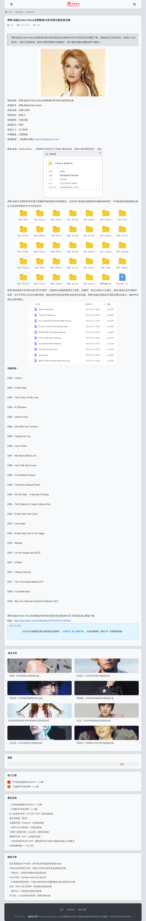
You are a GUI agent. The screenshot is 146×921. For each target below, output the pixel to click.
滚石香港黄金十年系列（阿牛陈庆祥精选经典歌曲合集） (36, 863)
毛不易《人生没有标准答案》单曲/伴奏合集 (30, 895)
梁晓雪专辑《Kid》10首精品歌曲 (24, 836)
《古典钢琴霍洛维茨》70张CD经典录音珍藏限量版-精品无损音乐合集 (42, 882)
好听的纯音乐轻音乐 (92, 916)
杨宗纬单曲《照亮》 (19, 818)
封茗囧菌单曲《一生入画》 (22, 845)
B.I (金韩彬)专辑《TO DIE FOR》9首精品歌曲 (31, 813)
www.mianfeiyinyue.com (47, 139)
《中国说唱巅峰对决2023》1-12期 (27, 782)
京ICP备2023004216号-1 (120, 916)
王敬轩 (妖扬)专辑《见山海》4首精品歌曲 (29, 832)
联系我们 (71, 909)
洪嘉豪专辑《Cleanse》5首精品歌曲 (26, 823)
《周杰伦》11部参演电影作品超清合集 (27, 872)
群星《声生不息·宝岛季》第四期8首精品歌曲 (30, 886)
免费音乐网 (32, 916)
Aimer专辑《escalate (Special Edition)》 (28, 877)
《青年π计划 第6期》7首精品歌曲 (25, 827)
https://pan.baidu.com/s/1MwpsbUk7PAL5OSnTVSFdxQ (42, 620)
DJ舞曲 (104, 916)
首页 (8, 12)
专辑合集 (19, 12)
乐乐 (10, 25)
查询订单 (80, 631)
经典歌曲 (66, 916)
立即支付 (67, 631)
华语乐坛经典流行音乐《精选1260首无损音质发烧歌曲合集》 (38, 868)
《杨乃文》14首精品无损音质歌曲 (25, 891)
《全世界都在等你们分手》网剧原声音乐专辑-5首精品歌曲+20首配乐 (42, 841)
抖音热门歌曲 (76, 916)
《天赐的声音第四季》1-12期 (25, 786)
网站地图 (82, 909)
